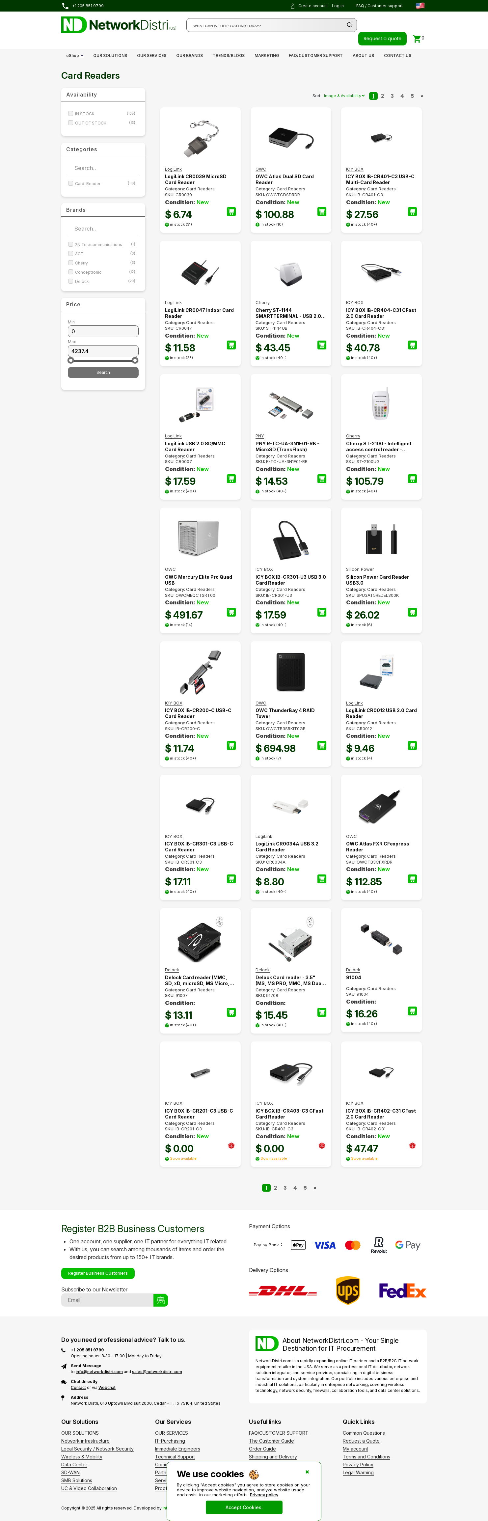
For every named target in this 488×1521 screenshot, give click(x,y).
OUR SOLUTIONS (110, 55)
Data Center (74, 1464)
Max (72, 341)
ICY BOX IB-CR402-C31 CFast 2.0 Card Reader (381, 1114)
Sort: (316, 95)
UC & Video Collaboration (89, 1488)
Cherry (105, 263)
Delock (105, 281)
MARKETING (267, 55)
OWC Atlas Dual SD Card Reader (285, 179)
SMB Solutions (76, 1480)
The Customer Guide (271, 1441)
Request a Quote (361, 1441)
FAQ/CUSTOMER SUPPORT (316, 55)
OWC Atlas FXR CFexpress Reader (377, 846)
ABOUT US (363, 55)
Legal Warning (358, 1472)
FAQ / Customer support (379, 5)
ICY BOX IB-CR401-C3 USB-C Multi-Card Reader (380, 179)
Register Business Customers (98, 1273)
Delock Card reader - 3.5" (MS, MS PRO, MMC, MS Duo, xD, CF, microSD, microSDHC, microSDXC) (290, 980)
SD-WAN (70, 1472)
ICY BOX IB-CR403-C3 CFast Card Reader (289, 1114)
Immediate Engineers (177, 1449)
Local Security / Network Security (97, 1449)
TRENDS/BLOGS (229, 55)
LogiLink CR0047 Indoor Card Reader (199, 313)
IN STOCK (105, 114)
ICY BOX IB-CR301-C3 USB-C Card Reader (199, 846)
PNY (260, 435)
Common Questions (364, 1433)
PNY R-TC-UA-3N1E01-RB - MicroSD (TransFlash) (287, 446)
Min (71, 321)
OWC (261, 169)
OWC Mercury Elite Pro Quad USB (198, 580)
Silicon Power (360, 569)
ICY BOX (355, 169)
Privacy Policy (358, 1464)
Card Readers (200, 188)
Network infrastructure (85, 1441)
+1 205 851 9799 (82, 6)
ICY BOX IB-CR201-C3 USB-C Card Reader (199, 1114)
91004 (353, 977)
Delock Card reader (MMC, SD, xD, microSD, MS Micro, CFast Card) (197, 980)
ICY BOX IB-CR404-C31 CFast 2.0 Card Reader (381, 313)
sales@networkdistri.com (157, 1371)
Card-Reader (105, 183)
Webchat (107, 1387)
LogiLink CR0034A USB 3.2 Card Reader (287, 846)
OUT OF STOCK (105, 123)
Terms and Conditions (366, 1456)
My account (355, 1449)
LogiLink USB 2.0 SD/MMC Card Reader (195, 446)
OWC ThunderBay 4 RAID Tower (285, 713)
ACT (105, 254)
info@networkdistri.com (99, 1371)
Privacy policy (264, 1494)
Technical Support (175, 1456)
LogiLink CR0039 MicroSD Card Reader (196, 179)
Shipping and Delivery (273, 1456)
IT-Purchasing (170, 1441)
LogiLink (173, 169)
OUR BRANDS (189, 55)
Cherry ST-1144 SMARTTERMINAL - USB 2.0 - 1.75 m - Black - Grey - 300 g (290, 313)
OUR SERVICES (151, 55)
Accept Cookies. (244, 1507)
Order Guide (262, 1449)
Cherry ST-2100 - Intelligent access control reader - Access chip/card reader (379, 447)
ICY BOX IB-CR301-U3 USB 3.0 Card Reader (291, 580)
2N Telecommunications (105, 244)
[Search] (271, 25)
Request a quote (382, 38)
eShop (72, 55)
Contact (78, 1387)
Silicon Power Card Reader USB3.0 (377, 580)
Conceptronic (105, 272)
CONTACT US (397, 55)
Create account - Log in (317, 6)
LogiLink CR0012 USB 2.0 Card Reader (381, 713)
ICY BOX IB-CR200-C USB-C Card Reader (198, 713)
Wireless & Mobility (81, 1456)
